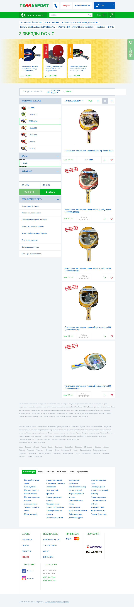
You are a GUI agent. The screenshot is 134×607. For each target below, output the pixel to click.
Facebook (27, 571)
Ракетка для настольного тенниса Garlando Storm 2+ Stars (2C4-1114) (78, 69)
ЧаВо (72, 472)
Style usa (94, 504)
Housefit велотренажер (77, 487)
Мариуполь (88, 447)
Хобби (28, 108)
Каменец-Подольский (35, 456)
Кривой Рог (68, 447)
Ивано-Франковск (44, 453)
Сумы (57, 450)
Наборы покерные (76, 514)
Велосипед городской (55, 518)
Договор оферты (62, 602)
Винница (98, 447)
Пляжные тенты (30, 494)
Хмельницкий (66, 450)
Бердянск (106, 453)
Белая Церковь (68, 453)
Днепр (43, 447)
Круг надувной (30, 487)
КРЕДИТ (25, 557)
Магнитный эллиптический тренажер (52, 490)
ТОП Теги (50, 472)
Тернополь (56, 453)
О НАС (46, 551)
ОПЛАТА (26, 545)
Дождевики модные (98, 500)
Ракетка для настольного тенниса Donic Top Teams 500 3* (89, 151)
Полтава (22, 450)
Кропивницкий (85, 450)
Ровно (75, 450)
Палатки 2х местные (99, 514)
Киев (20, 447)
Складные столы (53, 504)
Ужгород (22, 456)
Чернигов (30, 450)
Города (40, 472)
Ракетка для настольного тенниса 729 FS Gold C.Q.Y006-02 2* (54, 69)
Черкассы (39, 450)
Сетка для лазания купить (32, 254)
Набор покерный (31, 514)
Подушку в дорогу (98, 487)
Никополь (96, 453)
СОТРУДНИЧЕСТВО (51, 540)
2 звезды (29, 121)
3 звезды (29, 128)
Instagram (28, 578)
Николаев (78, 447)
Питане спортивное (98, 497)
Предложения (82, 472)
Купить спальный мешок (31, 213)
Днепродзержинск (99, 450)
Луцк (77, 453)
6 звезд (28, 148)
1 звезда (29, 115)
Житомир (49, 450)
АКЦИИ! (66, 6)
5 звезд (28, 142)
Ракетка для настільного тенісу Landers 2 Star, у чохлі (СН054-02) (30, 69)
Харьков (28, 447)
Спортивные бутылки (30, 206)
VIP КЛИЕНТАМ (50, 545)
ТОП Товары (62, 472)
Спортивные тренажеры (56, 483)
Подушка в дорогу (31, 490)
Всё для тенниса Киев (30, 247)
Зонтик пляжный (75, 490)
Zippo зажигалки (30, 504)
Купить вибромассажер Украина (34, 233)
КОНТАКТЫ (48, 557)
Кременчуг (32, 453)
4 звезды (29, 135)
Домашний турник (76, 518)
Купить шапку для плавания (33, 226)
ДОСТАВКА (27, 540)
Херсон (106, 447)
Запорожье (58, 447)
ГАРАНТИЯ (26, 551)
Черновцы (22, 453)
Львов (50, 447)
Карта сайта (50, 602)
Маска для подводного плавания (34, 220)
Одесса (35, 447)
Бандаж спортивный (54, 480)
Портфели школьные (30, 240)
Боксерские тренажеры (56, 507)
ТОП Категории (29, 472)
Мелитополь (86, 453)
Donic (24, 163)
